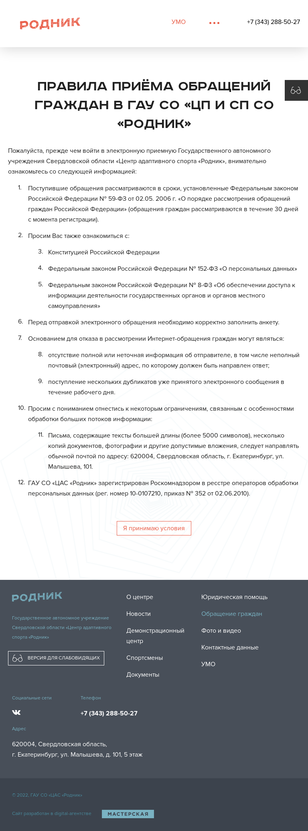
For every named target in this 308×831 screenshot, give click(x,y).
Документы (142, 675)
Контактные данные (230, 647)
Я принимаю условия (154, 528)
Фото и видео (221, 631)
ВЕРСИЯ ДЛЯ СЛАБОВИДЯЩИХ (56, 658)
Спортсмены (144, 658)
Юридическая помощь (234, 597)
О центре (139, 597)
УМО (179, 22)
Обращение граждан (231, 614)
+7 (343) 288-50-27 (273, 22)
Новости (138, 614)
